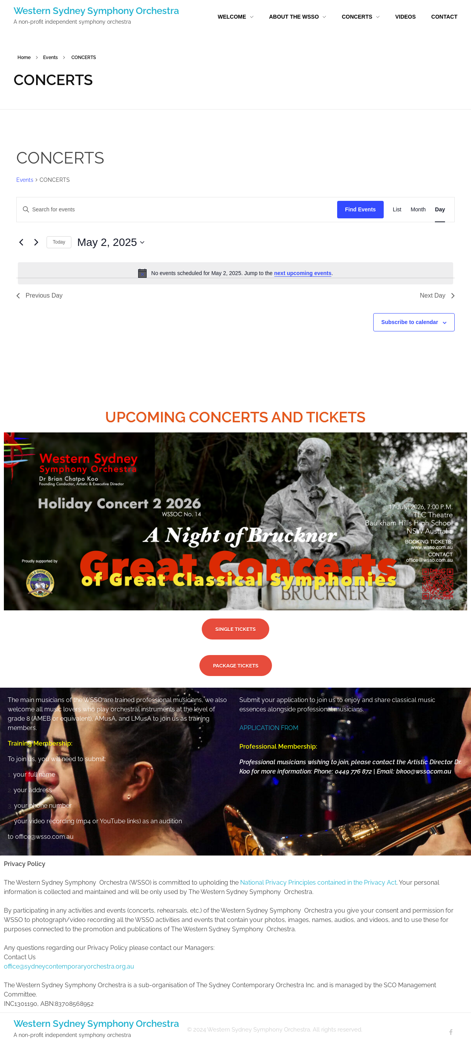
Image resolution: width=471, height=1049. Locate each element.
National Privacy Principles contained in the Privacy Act (318, 882)
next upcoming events (303, 273)
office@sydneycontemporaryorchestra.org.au (69, 966)
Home (24, 57)
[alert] (235, 273)
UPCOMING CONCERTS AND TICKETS (235, 417)
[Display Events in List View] (397, 209)
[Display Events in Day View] (440, 209)
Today (59, 242)
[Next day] (36, 242)
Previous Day (39, 295)
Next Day (437, 295)
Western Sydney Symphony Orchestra (96, 10)
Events (50, 57)
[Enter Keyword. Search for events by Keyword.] (94, 209)
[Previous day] (21, 242)
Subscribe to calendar (409, 322)
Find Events (360, 209)
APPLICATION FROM (268, 728)
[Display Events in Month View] (418, 209)
